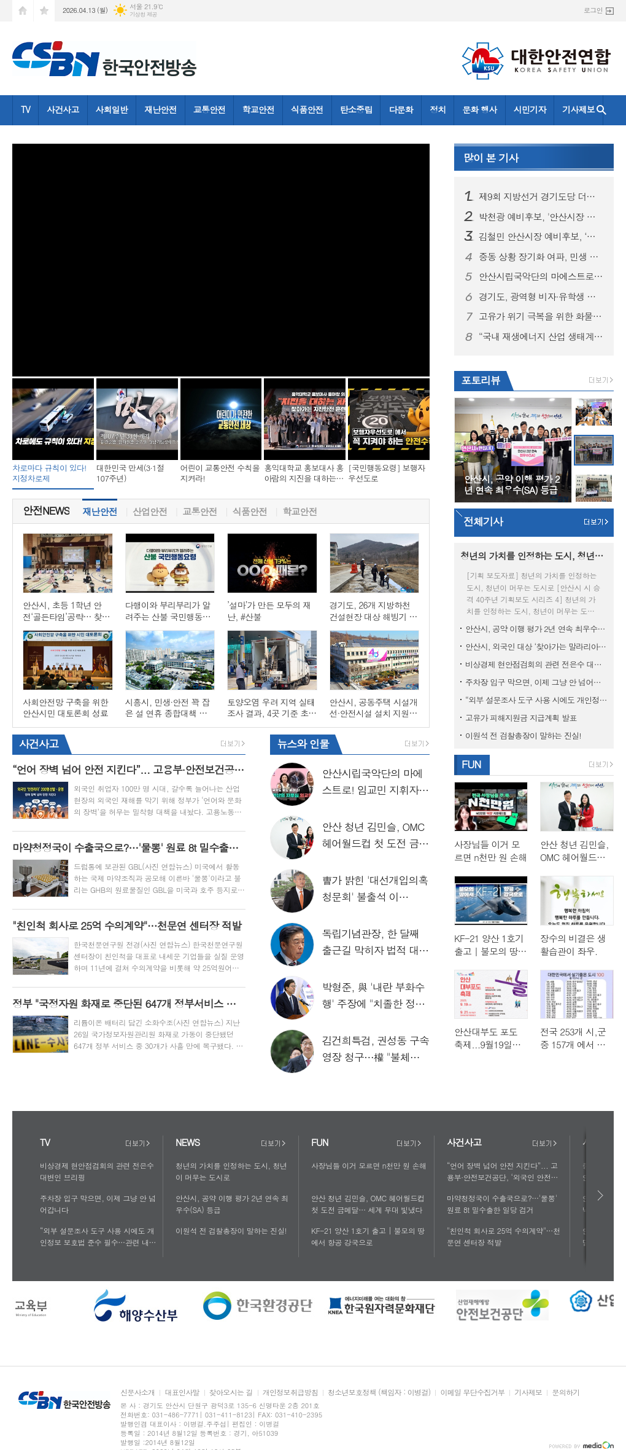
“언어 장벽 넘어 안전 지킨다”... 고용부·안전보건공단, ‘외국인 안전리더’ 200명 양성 (502, 1171)
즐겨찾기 (44, 10)
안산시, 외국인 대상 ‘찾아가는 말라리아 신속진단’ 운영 (536, 646)
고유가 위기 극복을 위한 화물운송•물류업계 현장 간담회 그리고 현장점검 (541, 316)
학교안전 (258, 109)
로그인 (593, 10)
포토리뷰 (480, 380)
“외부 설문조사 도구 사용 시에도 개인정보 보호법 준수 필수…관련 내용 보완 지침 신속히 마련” (536, 700)
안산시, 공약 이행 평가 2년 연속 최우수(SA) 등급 (536, 628)
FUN (471, 764)
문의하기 (565, 1392)
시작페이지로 (22, 10)
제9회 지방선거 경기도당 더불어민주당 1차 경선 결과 (541, 196)
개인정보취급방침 (290, 1392)
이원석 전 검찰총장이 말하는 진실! (523, 735)
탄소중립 (356, 109)
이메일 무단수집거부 (472, 1392)
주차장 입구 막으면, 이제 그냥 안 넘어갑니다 (536, 682)
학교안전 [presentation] (299, 508)
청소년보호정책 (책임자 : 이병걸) (379, 1392)
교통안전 (209, 109)
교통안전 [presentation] (199, 508)
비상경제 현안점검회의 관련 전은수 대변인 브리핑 (536, 664)
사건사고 (63, 109)
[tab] (100, 511)
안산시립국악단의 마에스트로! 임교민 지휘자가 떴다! (541, 276)
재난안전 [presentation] (99, 508)
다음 (601, 1195)
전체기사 (483, 521)
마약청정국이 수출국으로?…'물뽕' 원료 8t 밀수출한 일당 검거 (502, 1204)
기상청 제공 (143, 14)
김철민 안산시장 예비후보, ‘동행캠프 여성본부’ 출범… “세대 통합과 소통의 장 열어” (541, 236)
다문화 (400, 109)
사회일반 (112, 109)
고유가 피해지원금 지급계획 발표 (521, 717)
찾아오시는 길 (231, 1392)
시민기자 (530, 109)
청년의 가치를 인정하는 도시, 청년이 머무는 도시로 (231, 1171)
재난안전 (160, 109)
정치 (438, 109)
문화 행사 (479, 109)
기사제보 (578, 109)
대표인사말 (181, 1392)
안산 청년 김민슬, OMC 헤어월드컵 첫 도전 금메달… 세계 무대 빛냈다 (368, 1204)
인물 (303, 743)
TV (25, 109)
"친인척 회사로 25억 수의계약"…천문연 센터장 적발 (503, 1236)
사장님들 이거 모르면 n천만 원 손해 (369, 1165)
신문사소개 (137, 1392)
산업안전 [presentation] (150, 508)
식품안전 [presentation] (250, 508)
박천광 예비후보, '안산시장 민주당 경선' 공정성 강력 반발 (541, 217)
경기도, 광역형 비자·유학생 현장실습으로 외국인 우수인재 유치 (541, 296)
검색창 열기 (601, 110)
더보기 (137, 1143)
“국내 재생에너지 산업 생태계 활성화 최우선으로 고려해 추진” (541, 336)
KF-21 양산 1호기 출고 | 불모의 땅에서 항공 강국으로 (368, 1236)
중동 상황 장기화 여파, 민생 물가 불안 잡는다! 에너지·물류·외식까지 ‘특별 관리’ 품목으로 (541, 257)
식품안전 (307, 109)
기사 (490, 157)
